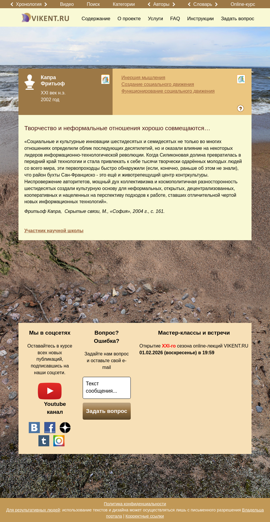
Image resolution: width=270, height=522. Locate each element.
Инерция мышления (143, 77)
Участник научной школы (54, 230)
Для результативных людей (33, 510)
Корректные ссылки (144, 516)
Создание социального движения (157, 84)
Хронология (29, 4)
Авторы (161, 4)
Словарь (202, 4)
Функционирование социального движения (168, 91)
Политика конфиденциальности (135, 503)
